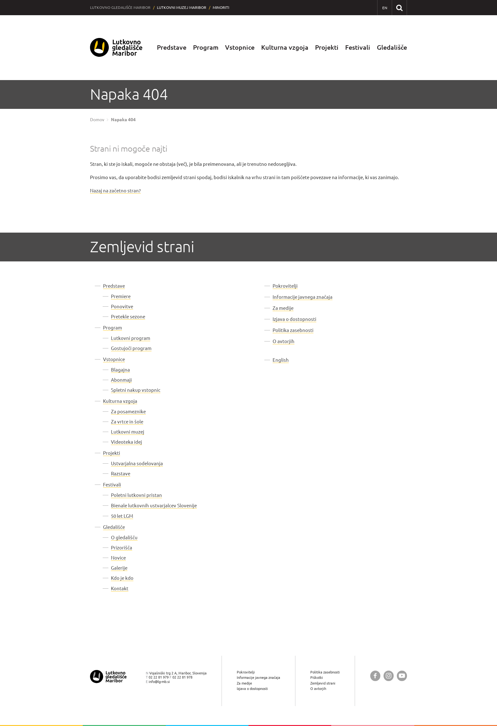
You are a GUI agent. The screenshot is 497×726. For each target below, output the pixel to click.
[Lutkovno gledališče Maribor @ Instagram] (389, 676)
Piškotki (316, 677)
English (281, 360)
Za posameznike (128, 411)
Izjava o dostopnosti (294, 319)
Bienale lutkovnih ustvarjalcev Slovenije (154, 505)
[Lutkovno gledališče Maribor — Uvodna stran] (116, 47)
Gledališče (392, 47)
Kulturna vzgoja (284, 47)
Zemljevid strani (322, 683)
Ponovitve (122, 306)
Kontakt (119, 588)
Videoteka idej (126, 442)
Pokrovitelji (285, 286)
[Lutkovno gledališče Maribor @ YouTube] (402, 676)
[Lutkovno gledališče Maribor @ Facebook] (375, 676)
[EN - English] (385, 7)
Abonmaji (121, 380)
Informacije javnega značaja (302, 297)
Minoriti (221, 7)
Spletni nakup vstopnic (135, 390)
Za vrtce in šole (127, 421)
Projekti (327, 47)
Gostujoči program (131, 348)
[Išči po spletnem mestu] (399, 7)
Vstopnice (240, 47)
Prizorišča (121, 547)
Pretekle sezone (128, 316)
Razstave (120, 473)
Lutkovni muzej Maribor (181, 7)
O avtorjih (283, 341)
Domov (97, 119)
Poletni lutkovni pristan (136, 495)
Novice (118, 557)
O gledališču (124, 537)
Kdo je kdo (122, 578)
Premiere (121, 296)
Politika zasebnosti (293, 330)
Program (205, 47)
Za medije (283, 308)
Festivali (357, 47)
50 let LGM (122, 516)
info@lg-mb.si (159, 681)
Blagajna (120, 369)
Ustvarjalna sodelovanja (137, 463)
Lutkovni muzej (127, 432)
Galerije (119, 568)
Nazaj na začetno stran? (115, 190)
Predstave (171, 47)
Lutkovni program (130, 338)
